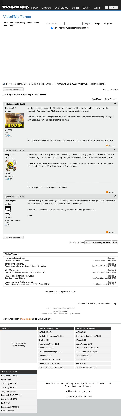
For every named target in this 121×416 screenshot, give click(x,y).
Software (46, 7)
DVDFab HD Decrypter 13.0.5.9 (51, 336)
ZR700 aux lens (12, 270)
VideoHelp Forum (17, 16)
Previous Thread (54, 292)
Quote (110, 146)
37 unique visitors (18, 343)
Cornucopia (10, 201)
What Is (87, 7)
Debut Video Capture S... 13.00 (88, 336)
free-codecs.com (83, 391)
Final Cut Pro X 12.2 (84, 356)
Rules (36, 23)
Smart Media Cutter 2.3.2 (48, 344)
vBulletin (65, 312)
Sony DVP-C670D (8, 391)
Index (6, 23)
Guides (75, 7)
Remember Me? (59, 28)
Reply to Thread (13, 89)
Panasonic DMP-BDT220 (11, 395)
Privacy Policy (73, 383)
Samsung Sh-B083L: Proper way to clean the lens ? (81, 84)
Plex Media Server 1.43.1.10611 (51, 367)
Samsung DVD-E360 (9, 387)
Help (97, 23)
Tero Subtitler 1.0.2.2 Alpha (86, 352)
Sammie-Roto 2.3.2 (46, 348)
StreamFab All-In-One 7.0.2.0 (87, 348)
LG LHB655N (6, 380)
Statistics (76, 386)
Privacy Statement (105, 303)
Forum (34, 7)
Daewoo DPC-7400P (9, 376)
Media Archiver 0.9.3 (84, 344)
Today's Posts (26, 23)
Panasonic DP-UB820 (10, 407)
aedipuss (9, 154)
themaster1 (9, 108)
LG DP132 (5, 403)
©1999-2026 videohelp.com (79, 396)
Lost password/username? (77, 28)
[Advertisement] (60, 56)
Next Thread (69, 292)
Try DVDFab (26, 319)
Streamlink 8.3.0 (45, 356)
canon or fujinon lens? (14, 264)
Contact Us (82, 303)
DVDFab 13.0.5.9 (45, 332)
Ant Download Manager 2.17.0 (50, 352)
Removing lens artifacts (15, 258)
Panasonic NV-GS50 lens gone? (19, 282)
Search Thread (110, 99)
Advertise (92, 383)
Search (6, 25)
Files (12, 25)
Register (108, 23)
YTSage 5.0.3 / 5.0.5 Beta (86, 367)
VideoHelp (92, 303)
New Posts (14, 23)
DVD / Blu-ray (61, 7)
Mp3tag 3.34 (81, 332)
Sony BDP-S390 (7, 411)
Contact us (59, 383)
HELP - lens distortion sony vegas (19, 276)
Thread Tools (96, 99)
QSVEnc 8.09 (43, 340)
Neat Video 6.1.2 (82, 360)
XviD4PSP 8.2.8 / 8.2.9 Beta (49, 360)
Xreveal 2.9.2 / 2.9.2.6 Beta (49, 363)
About (97, 7)
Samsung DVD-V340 (9, 383)
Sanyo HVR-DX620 (9, 399)
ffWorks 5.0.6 (81, 340)
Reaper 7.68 (81, 363)
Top (115, 242)
